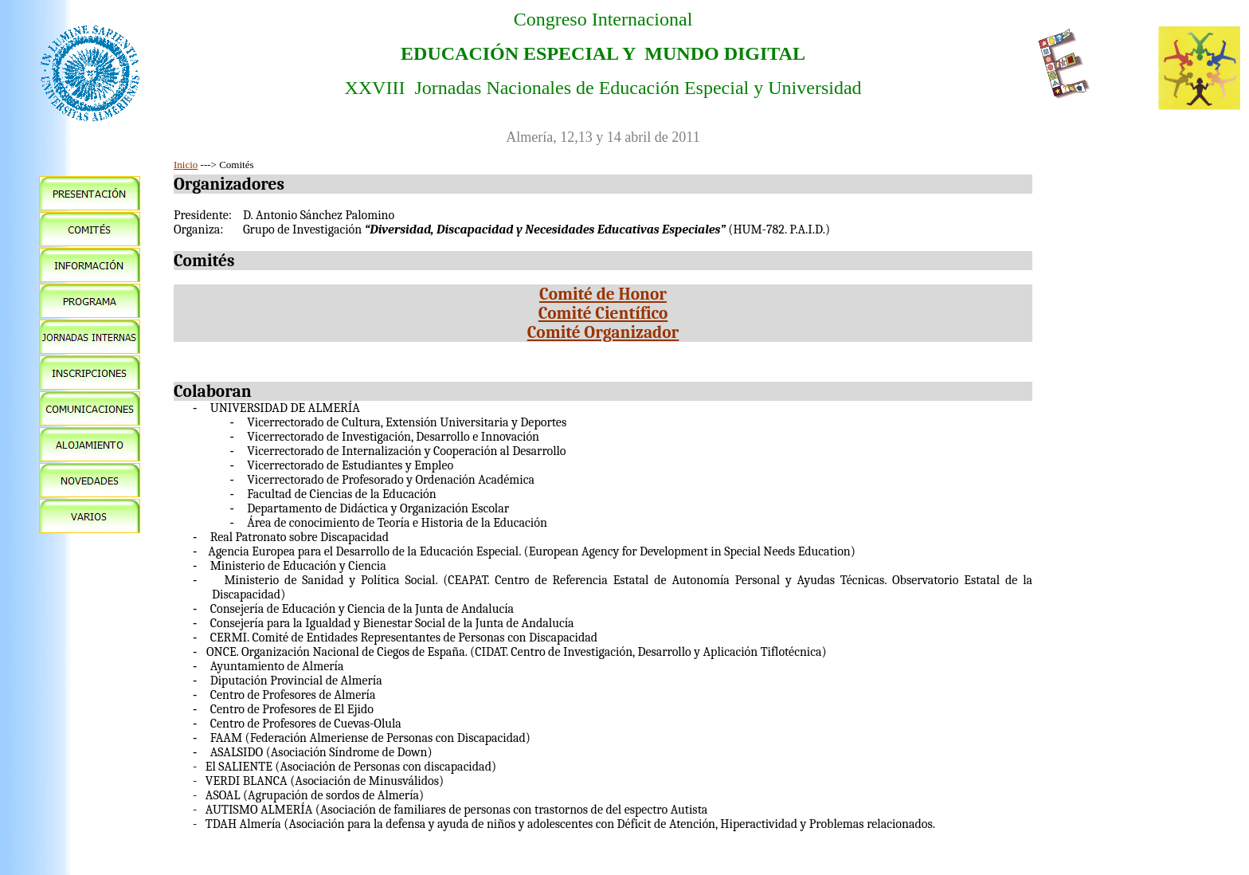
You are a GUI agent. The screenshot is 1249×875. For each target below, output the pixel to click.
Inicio (186, 165)
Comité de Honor (603, 294)
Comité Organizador (603, 332)
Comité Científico (603, 313)
